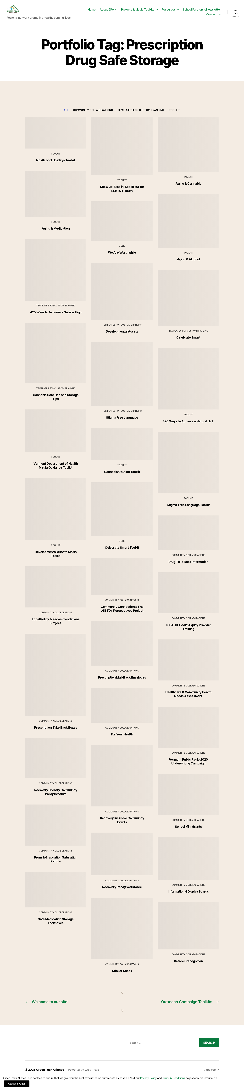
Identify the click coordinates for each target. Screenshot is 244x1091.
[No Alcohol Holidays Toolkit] (55, 137)
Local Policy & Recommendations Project (55, 626)
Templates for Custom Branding (140, 114)
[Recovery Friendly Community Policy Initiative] (55, 763)
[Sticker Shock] (122, 933)
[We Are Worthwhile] (122, 226)
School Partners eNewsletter (183, 16)
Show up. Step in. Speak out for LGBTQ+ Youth (122, 193)
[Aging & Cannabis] (188, 149)
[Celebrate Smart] (188, 303)
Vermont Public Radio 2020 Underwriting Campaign (188, 766)
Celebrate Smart (188, 342)
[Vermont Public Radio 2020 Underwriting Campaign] (188, 732)
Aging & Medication (56, 233)
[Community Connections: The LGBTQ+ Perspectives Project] (122, 581)
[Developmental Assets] (122, 296)
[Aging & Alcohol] (188, 225)
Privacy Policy (148, 1078)
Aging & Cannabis (188, 188)
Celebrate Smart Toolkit (122, 552)
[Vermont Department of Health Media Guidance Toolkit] (55, 435)
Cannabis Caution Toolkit (122, 477)
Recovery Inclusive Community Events (122, 825)
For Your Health (122, 739)
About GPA (149, 12)
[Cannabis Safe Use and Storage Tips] (55, 358)
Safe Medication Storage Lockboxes (55, 926)
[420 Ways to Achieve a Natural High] (55, 274)
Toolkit (174, 114)
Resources (211, 12)
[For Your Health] (122, 710)
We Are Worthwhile (122, 257)
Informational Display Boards (188, 896)
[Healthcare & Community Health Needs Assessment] (188, 664)
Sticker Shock (122, 976)
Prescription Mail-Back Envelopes (122, 682)
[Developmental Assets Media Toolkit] (55, 514)
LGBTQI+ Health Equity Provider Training (188, 632)
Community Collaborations (93, 114)
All (66, 114)
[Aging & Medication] (55, 199)
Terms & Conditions (173, 1078)
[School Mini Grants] (188, 799)
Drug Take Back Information (188, 567)
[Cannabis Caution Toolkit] (122, 449)
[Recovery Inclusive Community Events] (122, 780)
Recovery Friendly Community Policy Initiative (55, 797)
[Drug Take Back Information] (188, 537)
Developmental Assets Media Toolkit (56, 559)
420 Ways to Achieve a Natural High (55, 317)
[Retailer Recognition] (188, 930)
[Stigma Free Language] (122, 379)
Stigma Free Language (122, 422)
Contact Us (213, 16)
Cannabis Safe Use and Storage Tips (56, 402)
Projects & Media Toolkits (179, 12)
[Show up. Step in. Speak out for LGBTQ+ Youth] (122, 150)
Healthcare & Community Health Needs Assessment (188, 699)
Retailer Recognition (188, 966)
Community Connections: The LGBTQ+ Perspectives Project (122, 613)
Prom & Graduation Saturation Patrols (55, 864)
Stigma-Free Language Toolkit (188, 510)
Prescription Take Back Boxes (55, 732)
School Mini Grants (188, 831)
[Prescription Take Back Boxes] (55, 679)
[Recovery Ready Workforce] (122, 858)
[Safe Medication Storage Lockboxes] (55, 894)
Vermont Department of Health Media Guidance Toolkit (55, 470)
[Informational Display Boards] (188, 863)
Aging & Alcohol (188, 264)
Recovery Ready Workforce (122, 892)
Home (134, 12)
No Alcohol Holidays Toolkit (55, 165)
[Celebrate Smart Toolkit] (122, 514)
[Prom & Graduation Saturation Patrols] (55, 830)
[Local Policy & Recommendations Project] (55, 591)
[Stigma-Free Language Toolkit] (188, 467)
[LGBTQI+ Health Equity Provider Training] (188, 597)
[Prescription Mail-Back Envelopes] (122, 648)
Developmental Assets (122, 336)
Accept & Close (17, 1083)
